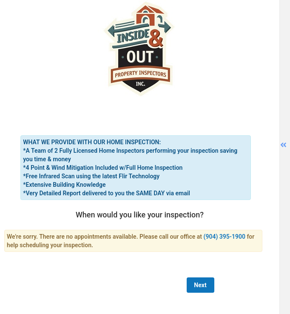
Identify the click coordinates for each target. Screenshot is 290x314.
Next (200, 285)
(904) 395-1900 (224, 236)
